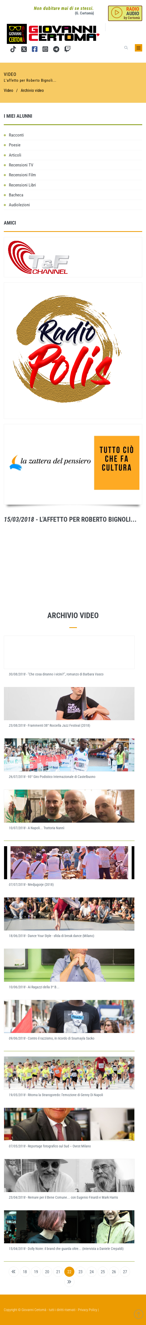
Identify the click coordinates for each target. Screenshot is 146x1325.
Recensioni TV (21, 164)
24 (92, 1271)
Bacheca (16, 194)
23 (80, 1271)
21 (58, 1271)
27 (125, 1271)
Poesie (14, 144)
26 (114, 1271)
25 (103, 1271)
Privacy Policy (87, 1310)
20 (47, 1271)
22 (69, 1271)
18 (25, 1271)
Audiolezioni (19, 204)
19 (36, 1271)
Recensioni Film (22, 174)
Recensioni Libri (22, 185)
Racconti (16, 135)
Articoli (15, 155)
